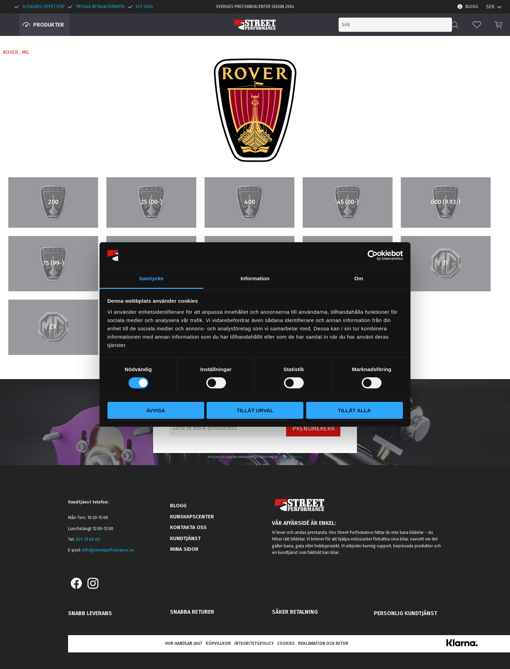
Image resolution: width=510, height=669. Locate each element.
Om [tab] (358, 278)
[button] (477, 24)
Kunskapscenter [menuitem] (192, 516)
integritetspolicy (290, 457)
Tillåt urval (255, 410)
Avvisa (155, 410)
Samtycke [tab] (151, 278)
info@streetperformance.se (108, 550)
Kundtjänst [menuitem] (185, 538)
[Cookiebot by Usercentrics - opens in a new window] (372, 255)
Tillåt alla (354, 410)
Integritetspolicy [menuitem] (254, 643)
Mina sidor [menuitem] (184, 549)
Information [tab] (255, 278)
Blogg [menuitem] (471, 6)
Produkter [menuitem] (48, 24)
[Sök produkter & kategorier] (395, 25)
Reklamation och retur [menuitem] (323, 643)
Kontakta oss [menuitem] (188, 527)
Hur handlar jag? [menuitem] (183, 643)
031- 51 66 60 (88, 539)
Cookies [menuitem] (286, 643)
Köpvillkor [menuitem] (218, 643)
